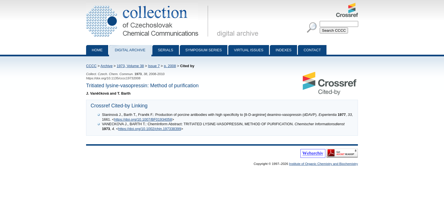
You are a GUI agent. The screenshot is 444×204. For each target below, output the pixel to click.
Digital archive (130, 50)
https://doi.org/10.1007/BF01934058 (143, 119)
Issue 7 (154, 66)
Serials (165, 50)
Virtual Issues (248, 50)
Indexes (283, 50)
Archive (107, 66)
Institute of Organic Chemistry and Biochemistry (323, 163)
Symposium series (203, 50)
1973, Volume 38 (130, 66)
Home (97, 50)
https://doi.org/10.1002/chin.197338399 (149, 129)
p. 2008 (170, 66)
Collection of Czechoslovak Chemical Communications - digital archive (148, 5)
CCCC (91, 66)
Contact (312, 50)
